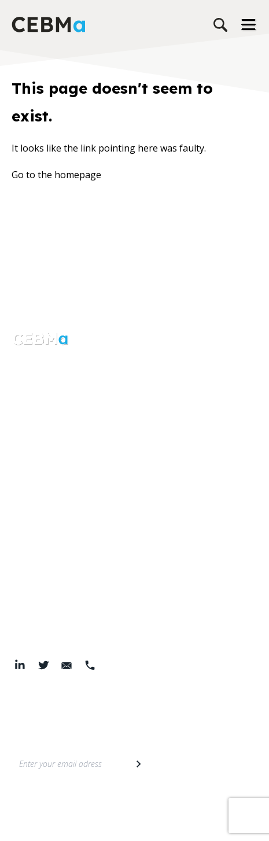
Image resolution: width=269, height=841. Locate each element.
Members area (43, 540)
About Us (32, 394)
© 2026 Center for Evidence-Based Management (135, 824)
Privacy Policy (65, 807)
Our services (38, 417)
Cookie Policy (197, 807)
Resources (34, 440)
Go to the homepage (56, 174)
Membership (39, 517)
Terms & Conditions (131, 807)
